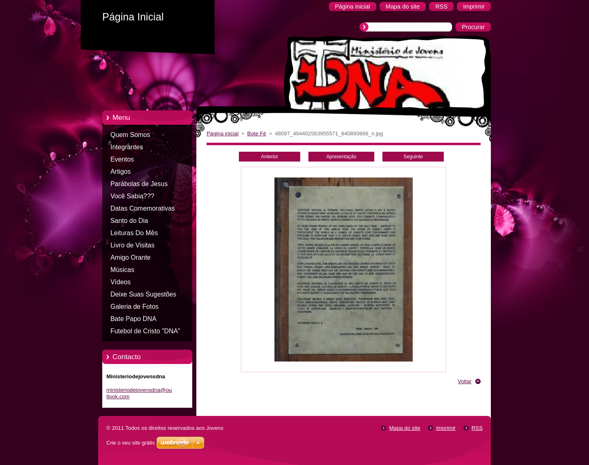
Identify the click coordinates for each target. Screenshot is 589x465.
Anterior (269, 156)
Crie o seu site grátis (130, 443)
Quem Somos (130, 134)
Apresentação (341, 156)
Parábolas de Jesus (139, 183)
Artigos (120, 171)
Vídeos (120, 282)
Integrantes (126, 147)
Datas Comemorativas (142, 208)
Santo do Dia (129, 220)
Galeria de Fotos (134, 306)
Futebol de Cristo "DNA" (145, 331)
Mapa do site (404, 428)
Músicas (122, 269)
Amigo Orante (130, 257)
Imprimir (446, 428)
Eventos (122, 159)
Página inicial (222, 133)
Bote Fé (256, 133)
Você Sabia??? (132, 196)
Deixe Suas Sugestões (143, 294)
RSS (477, 428)
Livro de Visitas (132, 245)
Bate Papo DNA (133, 318)
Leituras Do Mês (134, 232)
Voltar (465, 381)
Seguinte (413, 156)
